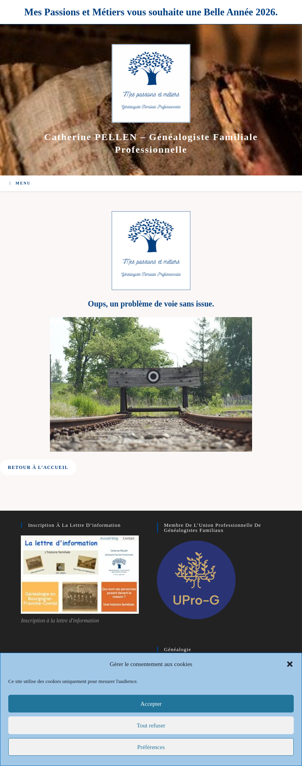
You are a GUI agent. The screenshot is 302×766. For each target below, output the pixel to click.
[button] (290, 664)
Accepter (151, 704)
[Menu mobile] (20, 183)
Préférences (151, 747)
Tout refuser (151, 725)
